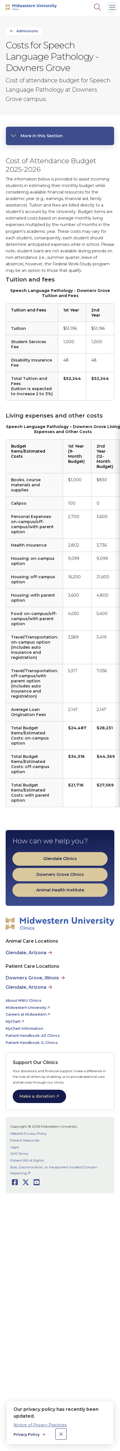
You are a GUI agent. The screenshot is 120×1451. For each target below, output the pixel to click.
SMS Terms (19, 1153)
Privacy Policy (27, 1434)
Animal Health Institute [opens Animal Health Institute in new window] (60, 890)
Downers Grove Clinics (60, 874)
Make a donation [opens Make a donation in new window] (37, 1096)
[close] (61, 1434)
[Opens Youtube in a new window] (37, 1182)
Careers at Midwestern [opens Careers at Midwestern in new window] (26, 1014)
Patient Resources (24, 1140)
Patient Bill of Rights (27, 1160)
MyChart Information (24, 1028)
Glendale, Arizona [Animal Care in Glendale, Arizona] (26, 952)
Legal (14, 1147)
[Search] (97, 7)
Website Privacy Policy (28, 1133)
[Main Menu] (112, 7)
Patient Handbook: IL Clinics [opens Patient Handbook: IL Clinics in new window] (32, 1043)
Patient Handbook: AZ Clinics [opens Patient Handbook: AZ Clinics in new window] (33, 1035)
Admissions (27, 31)
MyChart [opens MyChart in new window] (13, 1021)
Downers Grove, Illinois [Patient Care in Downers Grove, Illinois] (32, 978)
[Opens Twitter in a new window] (25, 1182)
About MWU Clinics (23, 1000)
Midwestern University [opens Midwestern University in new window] (26, 1007)
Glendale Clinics (60, 858)
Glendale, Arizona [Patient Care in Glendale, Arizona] (26, 987)
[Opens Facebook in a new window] (15, 1182)
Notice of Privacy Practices (40, 1425)
